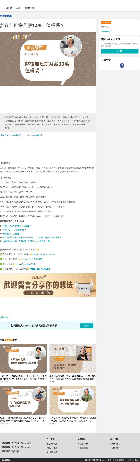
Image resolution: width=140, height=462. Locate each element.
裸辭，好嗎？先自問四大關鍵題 (17, 226)
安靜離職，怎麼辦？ (12, 233)
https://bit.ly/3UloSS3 (32, 259)
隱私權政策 (6, 460)
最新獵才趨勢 (83, 448)
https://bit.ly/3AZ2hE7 (26, 264)
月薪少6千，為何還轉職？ (14, 229)
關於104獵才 (115, 444)
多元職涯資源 (51, 452)
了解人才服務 (51, 448)
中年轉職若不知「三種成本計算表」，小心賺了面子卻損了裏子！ (32, 237)
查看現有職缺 (51, 444)
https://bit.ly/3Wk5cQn (44, 254)
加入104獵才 (115, 448)
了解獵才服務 (83, 444)
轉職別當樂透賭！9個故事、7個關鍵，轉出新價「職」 (27, 241)
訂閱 (119, 50)
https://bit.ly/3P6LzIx (40, 268)
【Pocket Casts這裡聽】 (11, 135)
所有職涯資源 (6, 15)
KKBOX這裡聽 (34, 135)
